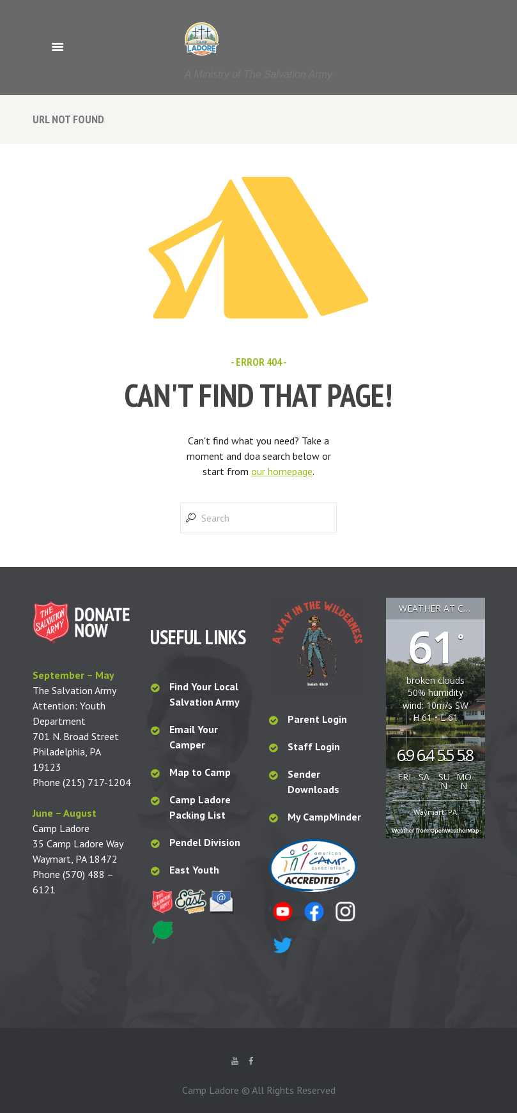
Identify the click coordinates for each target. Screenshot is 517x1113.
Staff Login (314, 746)
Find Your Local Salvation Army (204, 694)
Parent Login (317, 719)
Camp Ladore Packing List (200, 807)
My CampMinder (324, 816)
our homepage (282, 471)
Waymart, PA (435, 812)
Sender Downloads (313, 782)
